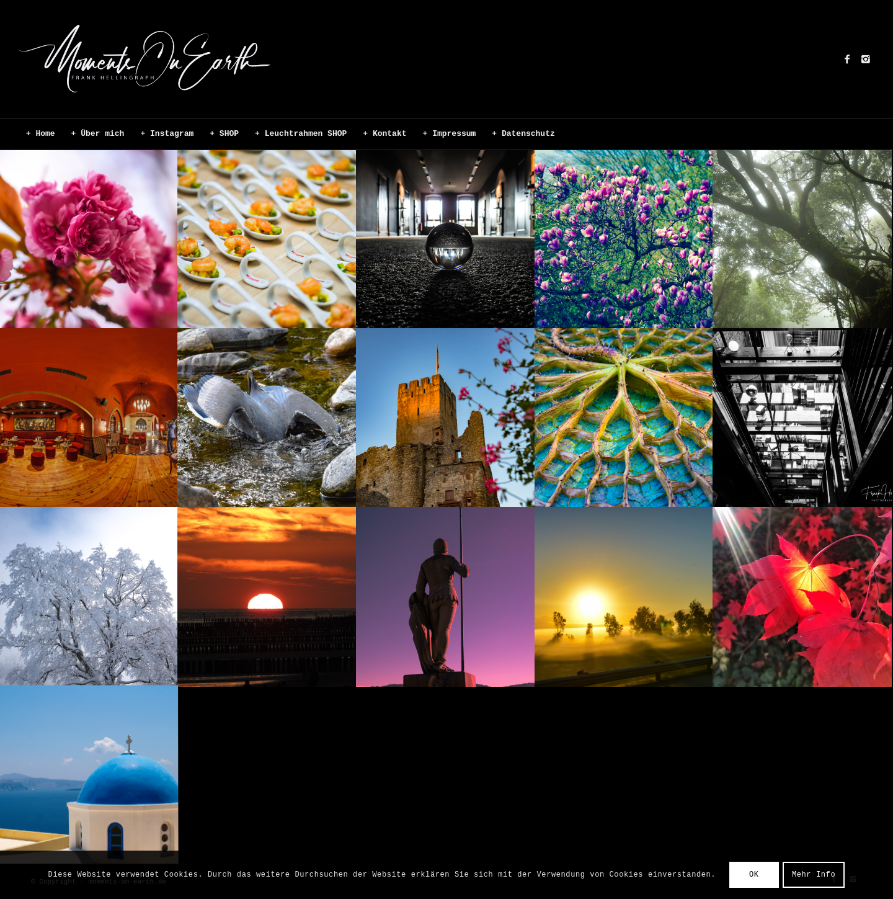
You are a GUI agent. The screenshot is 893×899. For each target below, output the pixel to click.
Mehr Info (813, 874)
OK (754, 874)
